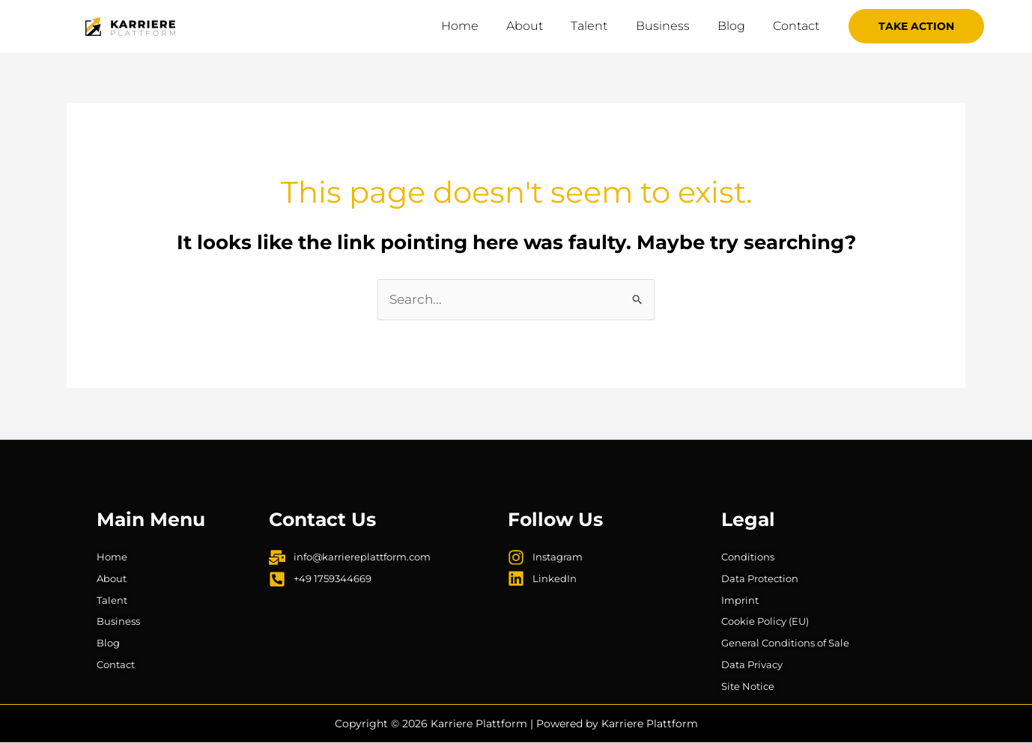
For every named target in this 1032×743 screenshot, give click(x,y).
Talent (603, 26)
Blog (737, 26)
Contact (798, 26)
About (542, 26)
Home (481, 26)
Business (672, 26)
